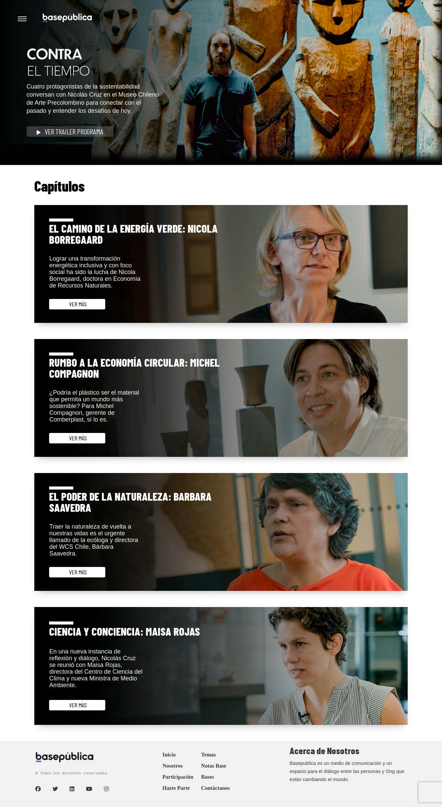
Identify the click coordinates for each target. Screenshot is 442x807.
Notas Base (213, 766)
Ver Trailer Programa (70, 131)
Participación (177, 777)
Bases (207, 777)
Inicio (169, 755)
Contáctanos (215, 788)
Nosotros (172, 766)
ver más (77, 304)
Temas (208, 755)
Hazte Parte (176, 788)
